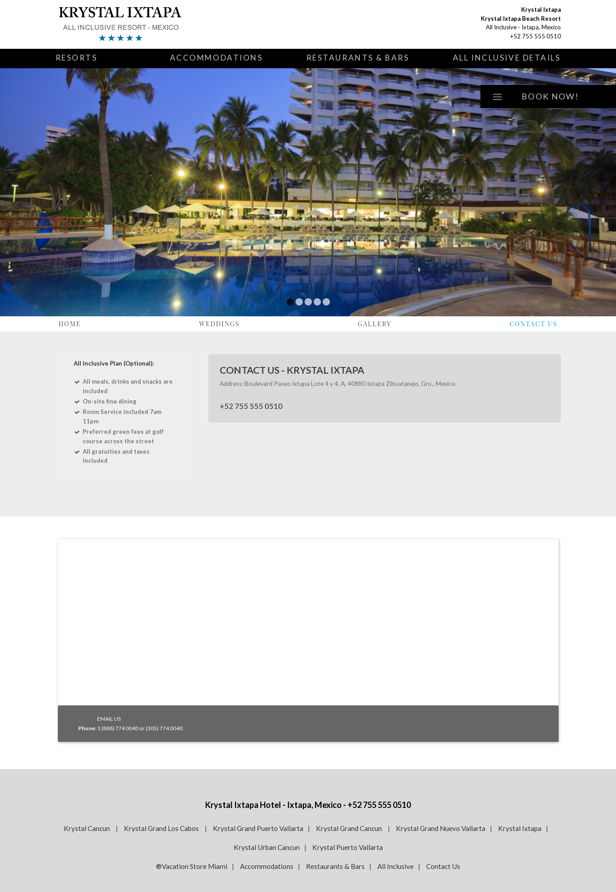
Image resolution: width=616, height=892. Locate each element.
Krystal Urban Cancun (267, 847)
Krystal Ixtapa (519, 828)
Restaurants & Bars (357, 57)
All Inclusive (395, 866)
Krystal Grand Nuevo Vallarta (440, 828)
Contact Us (533, 323)
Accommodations (216, 57)
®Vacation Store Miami (191, 866)
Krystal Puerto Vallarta (347, 847)
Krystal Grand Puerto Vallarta (258, 828)
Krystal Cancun (87, 828)
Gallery (375, 323)
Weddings (219, 323)
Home (70, 323)
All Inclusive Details (507, 57)
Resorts (77, 57)
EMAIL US (109, 718)
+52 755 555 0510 (535, 36)
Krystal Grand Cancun (349, 828)
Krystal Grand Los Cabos (162, 828)
